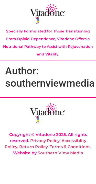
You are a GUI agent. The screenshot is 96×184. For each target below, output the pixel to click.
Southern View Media (60, 153)
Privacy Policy (44, 140)
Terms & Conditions (70, 146)
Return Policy (33, 146)
